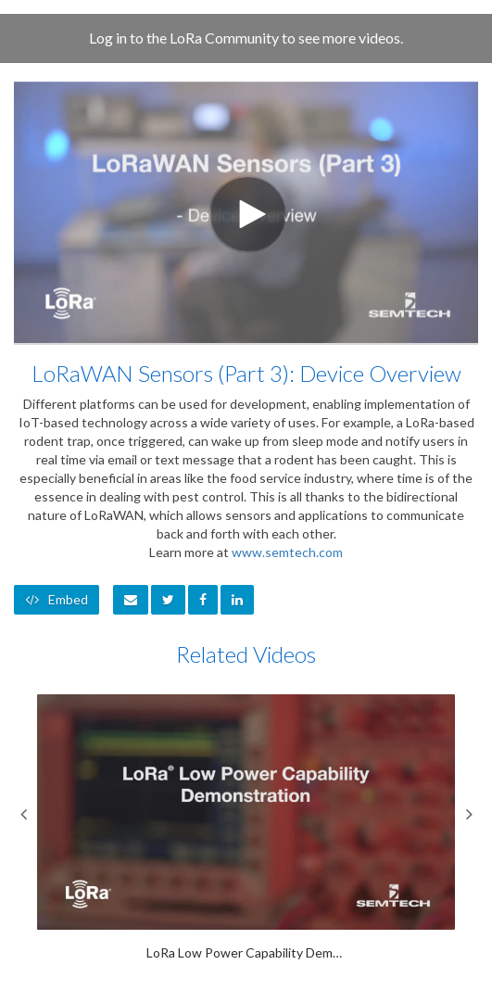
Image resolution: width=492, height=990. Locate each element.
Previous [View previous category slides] (23, 814)
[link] (168, 600)
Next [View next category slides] (469, 814)
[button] (130, 600)
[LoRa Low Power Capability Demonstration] (246, 828)
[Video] (246, 212)
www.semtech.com (287, 552)
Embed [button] (56, 599)
